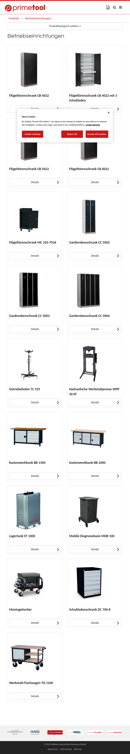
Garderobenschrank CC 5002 (89, 242)
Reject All (72, 134)
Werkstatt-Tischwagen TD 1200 (31, 683)
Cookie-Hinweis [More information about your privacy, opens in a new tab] (93, 125)
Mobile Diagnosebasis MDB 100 (91, 536)
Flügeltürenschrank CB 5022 (29, 169)
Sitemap (78, 749)
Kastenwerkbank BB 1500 (27, 462)
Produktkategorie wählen (65, 26)
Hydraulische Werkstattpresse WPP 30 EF (94, 391)
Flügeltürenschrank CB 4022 (29, 95)
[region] (65, 125)
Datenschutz (66, 749)
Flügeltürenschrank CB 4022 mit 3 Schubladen (93, 97)
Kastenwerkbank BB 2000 (87, 462)
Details (45, 182)
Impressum (53, 749)
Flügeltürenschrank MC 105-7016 (32, 242)
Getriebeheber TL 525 (24, 389)
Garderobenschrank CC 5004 (89, 316)
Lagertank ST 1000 (22, 536)
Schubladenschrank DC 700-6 (89, 609)
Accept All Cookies (96, 134)
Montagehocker (20, 609)
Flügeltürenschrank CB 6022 (89, 169)
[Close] (108, 112)
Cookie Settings (33, 134)
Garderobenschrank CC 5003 (29, 316)
